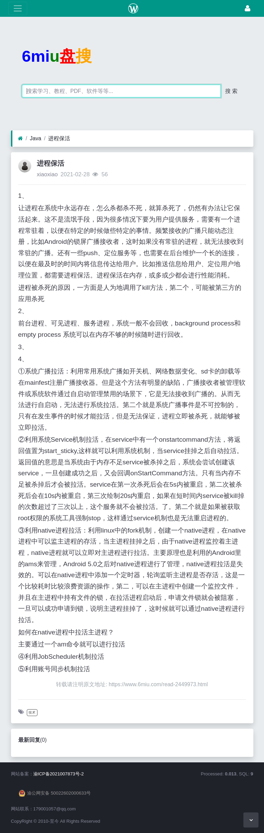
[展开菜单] (17, 8)
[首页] (20, 138)
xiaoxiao (47, 174)
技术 (32, 712)
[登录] (247, 8)
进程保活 (59, 138)
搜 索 (231, 91)
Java (35, 138)
